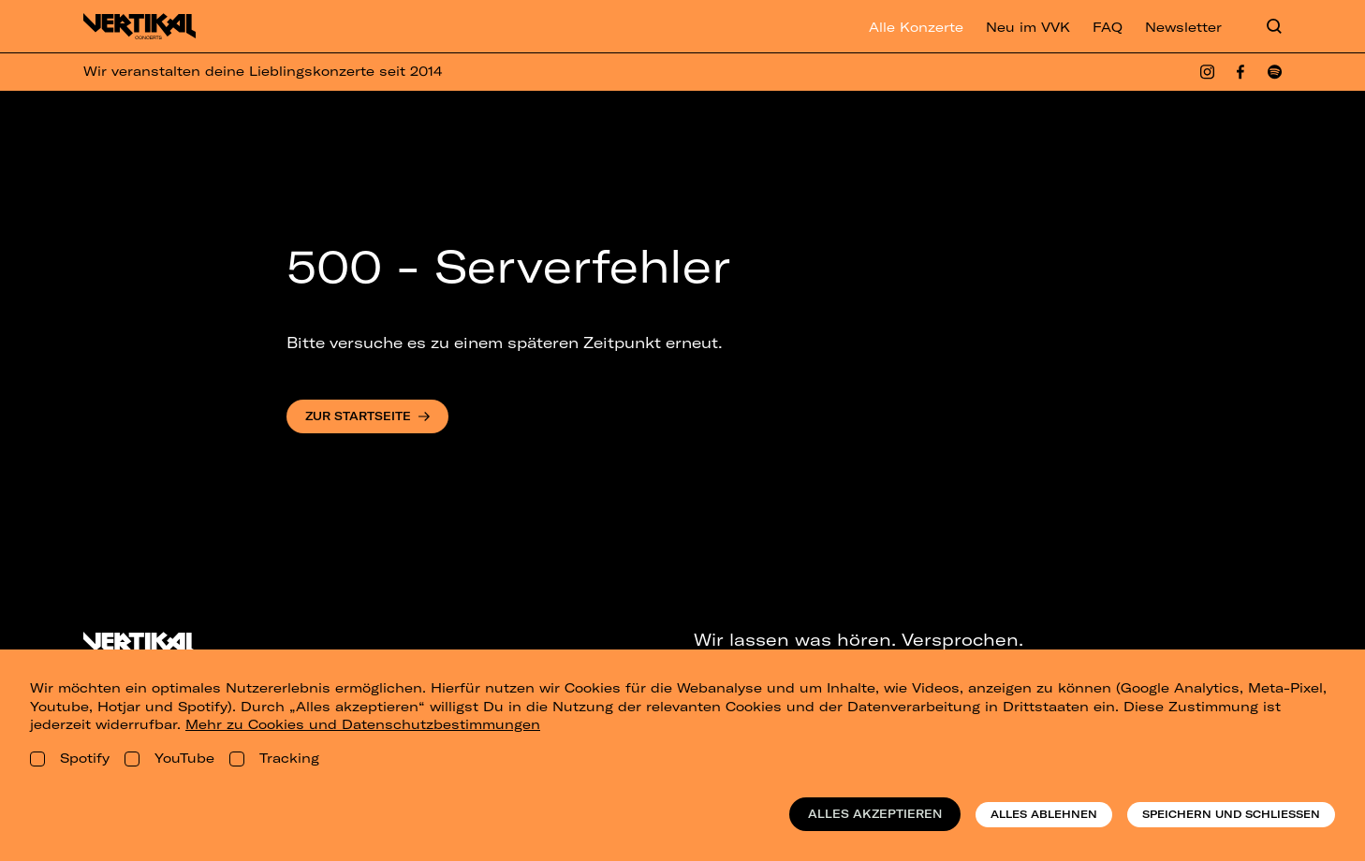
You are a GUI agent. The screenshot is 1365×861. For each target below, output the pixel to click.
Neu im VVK (1028, 27)
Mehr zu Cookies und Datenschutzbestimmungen (362, 724)
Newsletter (1183, 27)
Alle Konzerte (916, 27)
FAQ (1108, 27)
